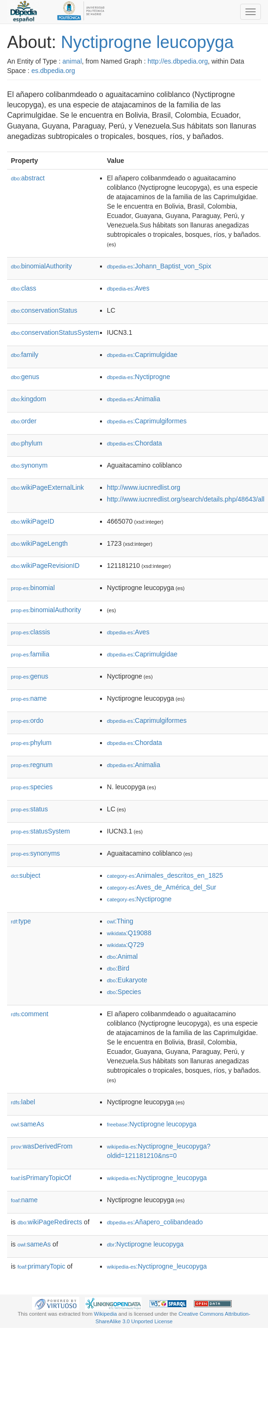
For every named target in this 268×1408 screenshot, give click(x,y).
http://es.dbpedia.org (178, 61)
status (29, 809)
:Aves (128, 288)
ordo (27, 720)
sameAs (27, 1124)
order (23, 421)
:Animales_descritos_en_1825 (165, 875)
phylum (26, 443)
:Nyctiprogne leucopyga (152, 1124)
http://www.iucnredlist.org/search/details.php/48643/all (186, 499)
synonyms (35, 853)
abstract (28, 178)
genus (25, 376)
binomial (33, 587)
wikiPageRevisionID (45, 565)
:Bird (118, 968)
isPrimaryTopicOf (41, 1177)
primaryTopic (41, 1266)
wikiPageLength (39, 543)
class (23, 288)
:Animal (122, 956)
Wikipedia (105, 1314)
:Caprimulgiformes (147, 421)
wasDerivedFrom (42, 1146)
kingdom (28, 399)
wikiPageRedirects (49, 1222)
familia (30, 654)
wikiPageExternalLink (47, 487)
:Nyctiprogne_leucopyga (157, 1177)
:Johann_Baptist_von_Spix (159, 266)
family (24, 354)
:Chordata (134, 443)
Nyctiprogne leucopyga (147, 42)
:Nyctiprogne (138, 376)
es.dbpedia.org (53, 70)
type (21, 921)
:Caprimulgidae (142, 354)
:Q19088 (129, 933)
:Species (124, 991)
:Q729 (125, 944)
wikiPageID (32, 521)
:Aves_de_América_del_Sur (162, 887)
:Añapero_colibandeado (155, 1222)
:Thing (120, 921)
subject (25, 875)
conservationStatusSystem (55, 332)
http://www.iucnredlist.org (144, 487)
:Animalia (133, 399)
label (23, 1102)
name (29, 698)
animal (72, 61)
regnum (32, 765)
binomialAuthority (41, 266)
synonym (29, 465)
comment (29, 1014)
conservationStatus (44, 310)
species (32, 787)
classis (30, 632)
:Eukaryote (127, 980)
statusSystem (40, 831)
